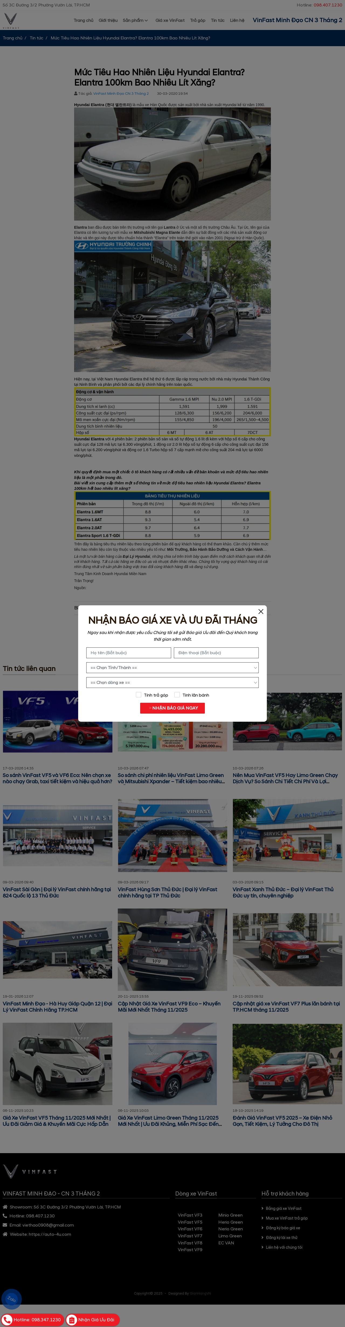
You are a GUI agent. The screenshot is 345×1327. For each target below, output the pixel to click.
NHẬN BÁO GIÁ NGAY (171, 708)
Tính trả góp (152, 695)
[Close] (261, 611)
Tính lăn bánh (192, 695)
